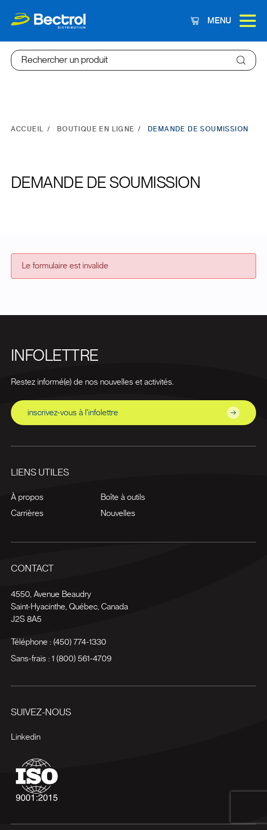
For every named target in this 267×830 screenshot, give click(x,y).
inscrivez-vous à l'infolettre (133, 412)
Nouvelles (118, 513)
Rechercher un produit (64, 60)
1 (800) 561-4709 (81, 659)
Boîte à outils (123, 497)
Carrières (27, 513)
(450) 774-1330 (79, 642)
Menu (231, 20)
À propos (27, 497)
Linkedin (25, 737)
